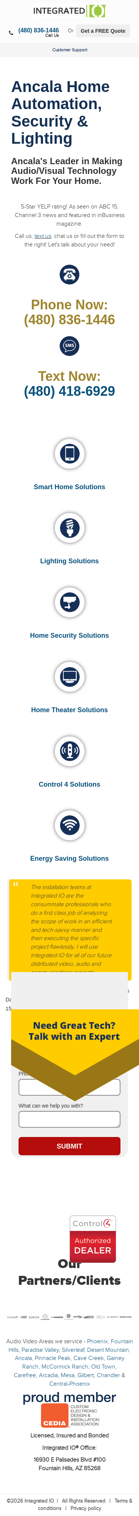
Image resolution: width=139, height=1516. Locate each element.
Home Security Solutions (69, 635)
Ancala (23, 1358)
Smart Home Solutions (69, 487)
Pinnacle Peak (52, 1358)
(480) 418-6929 (69, 391)
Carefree (25, 1375)
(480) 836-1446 (39, 30)
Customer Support (69, 49)
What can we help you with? (51, 1106)
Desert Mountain (108, 1350)
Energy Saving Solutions (69, 858)
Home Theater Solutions (69, 710)
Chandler (108, 1375)
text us (42, 236)
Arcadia (48, 1375)
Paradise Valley (40, 1350)
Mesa (68, 1375)
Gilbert (85, 1375)
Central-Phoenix (69, 1384)
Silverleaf (73, 1350)
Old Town (103, 1366)
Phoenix (97, 1341)
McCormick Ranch (65, 1366)
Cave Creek (88, 1358)
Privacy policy (85, 1508)
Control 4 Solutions (69, 784)
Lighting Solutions (69, 561)
